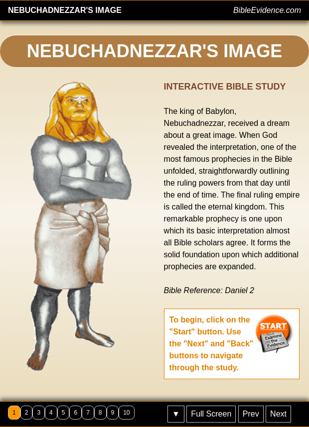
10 (126, 412)
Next (278, 414)
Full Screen (211, 414)
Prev (251, 414)
